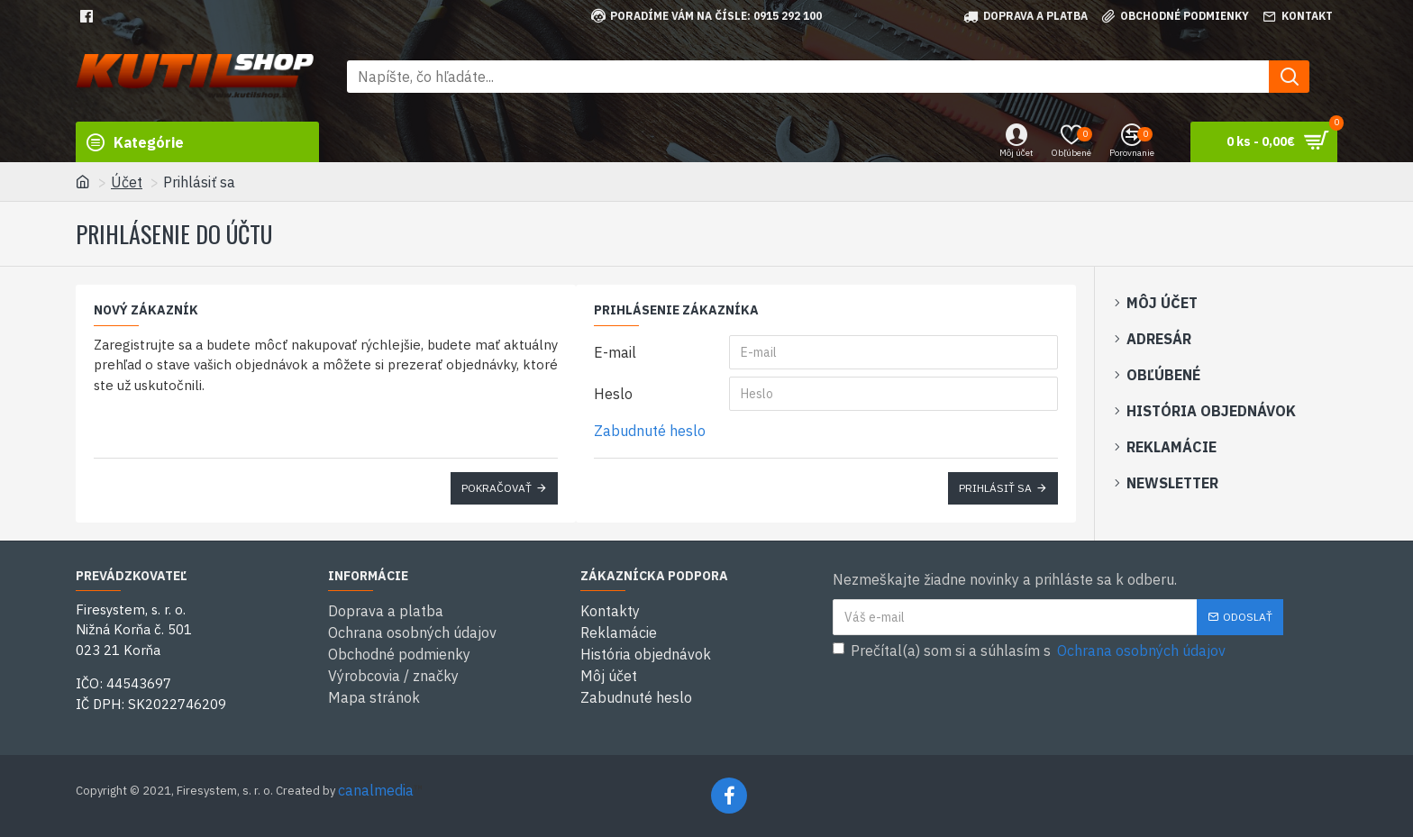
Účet (126, 182)
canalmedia (376, 790)
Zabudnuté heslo (650, 431)
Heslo (613, 394)
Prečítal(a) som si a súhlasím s (1030, 650)
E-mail (615, 352)
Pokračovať (496, 488)
